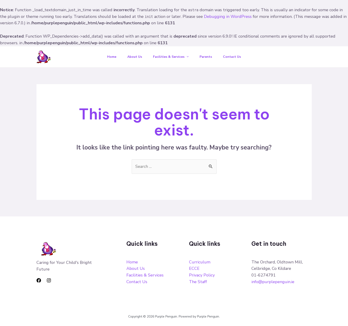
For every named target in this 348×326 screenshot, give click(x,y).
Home (111, 57)
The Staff (198, 282)
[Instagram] (49, 280)
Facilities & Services (171, 57)
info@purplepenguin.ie (272, 282)
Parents (206, 57)
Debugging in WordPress (228, 16)
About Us (134, 57)
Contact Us (232, 57)
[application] (186, 57)
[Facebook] (38, 280)
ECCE (194, 268)
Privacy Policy (202, 275)
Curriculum (199, 262)
